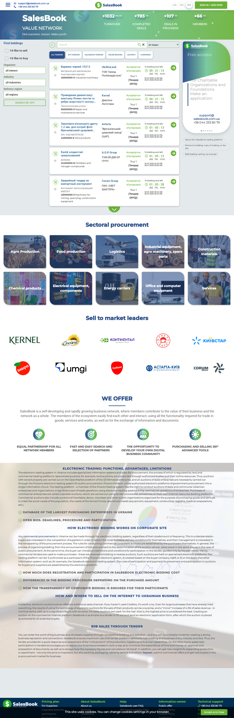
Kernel (106, 95)
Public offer (165, 705)
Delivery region (13, 88)
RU (182, 5)
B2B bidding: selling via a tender (201, 154)
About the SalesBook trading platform (204, 139)
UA (174, 5)
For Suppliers (49, 705)
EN (189, 5)
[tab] (57, 55)
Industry (9, 76)
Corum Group (110, 181)
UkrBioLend (109, 67)
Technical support (210, 701)
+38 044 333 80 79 (28, 6)
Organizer (10, 64)
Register (147, 652)
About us (86, 705)
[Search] (102, 44)
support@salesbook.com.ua (33, 3)
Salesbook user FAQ (131, 705)
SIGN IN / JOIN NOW (211, 5)
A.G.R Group (109, 152)
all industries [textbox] (13, 82)
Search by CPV (24, 102)
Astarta (106, 124)
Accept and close (214, 712)
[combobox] (25, 82)
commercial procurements (39, 536)
